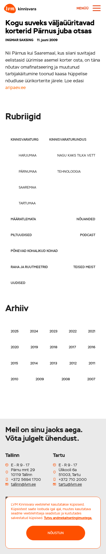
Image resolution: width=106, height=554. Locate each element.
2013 (53, 363)
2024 (34, 331)
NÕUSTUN (56, 533)
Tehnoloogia (69, 171)
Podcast (87, 235)
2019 (34, 347)
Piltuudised (21, 235)
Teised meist (84, 267)
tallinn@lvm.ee (23, 484)
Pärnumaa (28, 171)
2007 (91, 379)
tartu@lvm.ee (70, 484)
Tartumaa (27, 203)
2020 (15, 347)
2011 (92, 363)
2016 (91, 347)
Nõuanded (86, 219)
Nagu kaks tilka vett (76, 155)
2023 (53, 331)
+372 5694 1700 (26, 479)
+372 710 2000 (73, 479)
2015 (14, 363)
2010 (14, 379)
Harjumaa (27, 155)
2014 (34, 363)
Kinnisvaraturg (25, 139)
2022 (73, 331)
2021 (91, 331)
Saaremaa (27, 187)
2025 (14, 331)
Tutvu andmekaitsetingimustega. (68, 518)
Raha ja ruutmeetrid (29, 267)
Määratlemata (23, 219)
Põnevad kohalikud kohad (34, 251)
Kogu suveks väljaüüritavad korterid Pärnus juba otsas (49, 26)
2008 (66, 379)
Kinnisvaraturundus (67, 139)
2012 (73, 363)
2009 (40, 379)
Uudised (18, 283)
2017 (72, 347)
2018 (53, 347)
